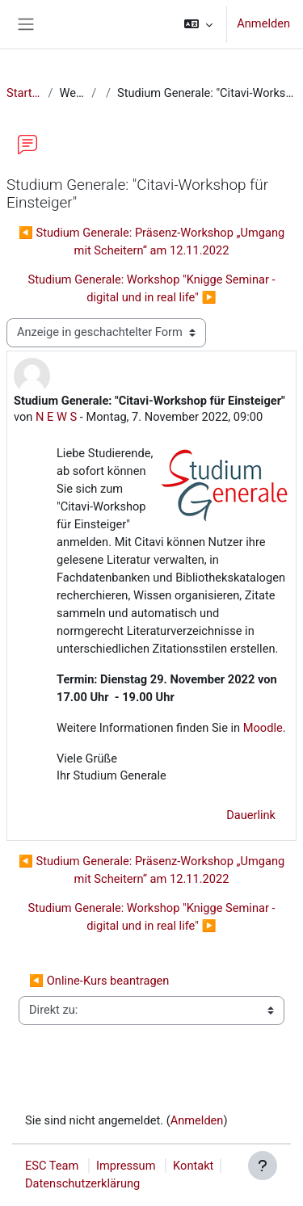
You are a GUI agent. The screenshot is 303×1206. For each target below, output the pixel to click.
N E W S (56, 417)
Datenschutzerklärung (82, 1183)
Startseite (23, 93)
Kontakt (193, 1165)
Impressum (126, 1165)
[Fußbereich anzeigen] (262, 1165)
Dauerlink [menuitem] (251, 815)
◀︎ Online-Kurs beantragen (99, 980)
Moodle (261, 728)
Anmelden (263, 23)
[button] (198, 24)
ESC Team (51, 1165)
